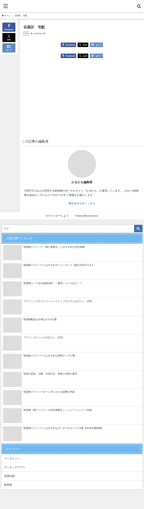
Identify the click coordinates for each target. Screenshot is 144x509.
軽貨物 (8, 484)
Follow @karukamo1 (86, 215)
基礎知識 (9, 476)
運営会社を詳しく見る (81, 203)
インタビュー (12, 458)
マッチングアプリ (14, 467)
